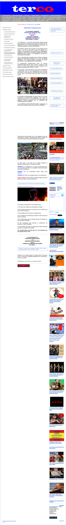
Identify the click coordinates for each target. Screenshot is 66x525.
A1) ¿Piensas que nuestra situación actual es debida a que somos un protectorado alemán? (56, 392)
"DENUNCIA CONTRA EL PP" (56, 53)
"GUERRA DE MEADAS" (55, 73)
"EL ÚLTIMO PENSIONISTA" (55, 157)
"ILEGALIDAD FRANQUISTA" (56, 78)
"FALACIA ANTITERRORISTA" (56, 83)
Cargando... (53, 197)
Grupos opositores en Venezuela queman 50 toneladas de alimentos (31, 183)
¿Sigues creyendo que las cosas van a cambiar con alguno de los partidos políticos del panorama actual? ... (56, 178)
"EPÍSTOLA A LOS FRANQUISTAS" (56, 63)
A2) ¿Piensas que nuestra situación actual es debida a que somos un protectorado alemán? (56, 375)
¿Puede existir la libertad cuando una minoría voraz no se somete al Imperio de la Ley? (56, 319)
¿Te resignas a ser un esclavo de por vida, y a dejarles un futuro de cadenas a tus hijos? (56, 283)
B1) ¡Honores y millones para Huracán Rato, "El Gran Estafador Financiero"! (56, 495)
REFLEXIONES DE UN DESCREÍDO (56, 251)
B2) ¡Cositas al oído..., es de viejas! (56, 479)
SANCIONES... (52, 154)
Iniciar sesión (61, 520)
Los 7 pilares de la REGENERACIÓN (56, 98)
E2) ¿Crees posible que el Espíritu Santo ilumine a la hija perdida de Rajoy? (56, 409)
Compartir (52, 183)
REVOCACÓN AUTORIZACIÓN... (55, 139)
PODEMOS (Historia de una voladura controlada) (56, 106)
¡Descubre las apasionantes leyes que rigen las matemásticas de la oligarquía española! (56, 357)
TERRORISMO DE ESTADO (56, 91)
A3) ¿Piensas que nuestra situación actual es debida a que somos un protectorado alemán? (56, 245)
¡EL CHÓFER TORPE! (53, 266)
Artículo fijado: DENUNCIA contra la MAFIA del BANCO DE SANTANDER (56, 30)
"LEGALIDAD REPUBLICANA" (56, 68)
